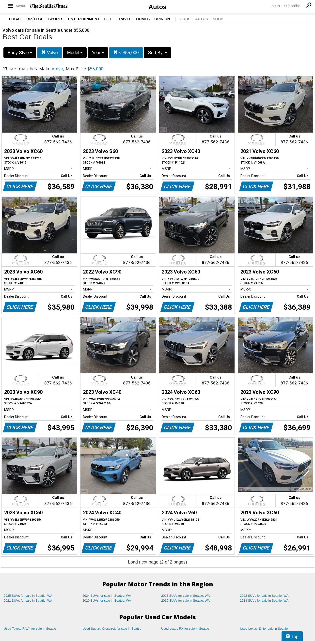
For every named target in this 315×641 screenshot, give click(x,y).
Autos (157, 7)
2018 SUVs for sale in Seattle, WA (264, 600)
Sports (55, 19)
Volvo (49, 52)
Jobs (185, 19)
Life (108, 19)
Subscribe (292, 6)
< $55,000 (126, 52)
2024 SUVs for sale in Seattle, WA (106, 595)
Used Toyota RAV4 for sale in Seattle (30, 628)
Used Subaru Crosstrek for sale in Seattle (111, 628)
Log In (274, 6)
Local (15, 19)
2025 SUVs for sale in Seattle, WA (28, 595)
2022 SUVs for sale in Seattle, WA (264, 595)
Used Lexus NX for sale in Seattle (264, 628)
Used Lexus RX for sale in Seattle (185, 628)
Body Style (20, 52)
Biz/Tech (35, 19)
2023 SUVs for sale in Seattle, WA (185, 595)
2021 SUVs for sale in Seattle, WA (28, 600)
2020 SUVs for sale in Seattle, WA (106, 600)
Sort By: (157, 52)
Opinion (162, 19)
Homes (143, 19)
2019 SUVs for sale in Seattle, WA (185, 600)
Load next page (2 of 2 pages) (157, 562)
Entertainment (83, 19)
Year (98, 52)
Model (74, 52)
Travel (124, 19)
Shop (218, 19)
